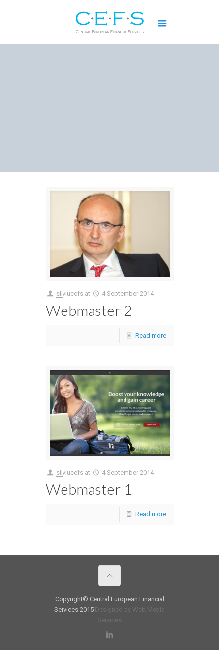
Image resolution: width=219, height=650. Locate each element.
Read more (150, 335)
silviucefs (69, 293)
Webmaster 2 (89, 310)
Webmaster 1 (89, 489)
